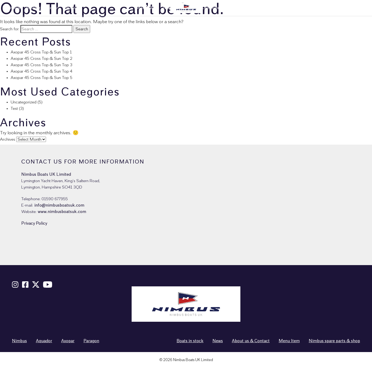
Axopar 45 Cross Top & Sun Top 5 (41, 78)
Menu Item (289, 341)
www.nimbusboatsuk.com (62, 212)
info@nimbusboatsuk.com (59, 205)
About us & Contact (261, 8)
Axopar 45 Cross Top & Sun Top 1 (41, 52)
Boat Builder (146, 8)
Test (14, 108)
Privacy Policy (34, 223)
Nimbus (13, 8)
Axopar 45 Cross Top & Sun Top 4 (41, 71)
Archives (7, 139)
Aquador (33, 8)
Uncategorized (23, 102)
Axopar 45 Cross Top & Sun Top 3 (41, 65)
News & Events (298, 8)
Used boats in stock (219, 8)
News (217, 341)
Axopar (52, 8)
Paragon (70, 8)
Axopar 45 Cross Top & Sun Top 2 (41, 58)
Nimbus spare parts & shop (341, 8)
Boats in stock (190, 341)
